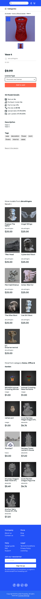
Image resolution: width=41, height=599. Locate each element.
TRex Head (9, 255)
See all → (8, 204)
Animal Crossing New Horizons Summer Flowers (28, 388)
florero (8, 139)
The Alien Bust (11, 316)
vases (23, 139)
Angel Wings (26, 224)
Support (8, 551)
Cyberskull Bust (28, 255)
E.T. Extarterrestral (11, 347)
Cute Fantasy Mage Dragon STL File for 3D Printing (28, 419)
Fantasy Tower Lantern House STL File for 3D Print (27, 449)
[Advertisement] (20, 174)
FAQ (6, 548)
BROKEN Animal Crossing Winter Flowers (12, 388)
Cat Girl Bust (26, 316)
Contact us (9, 535)
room (30, 136)
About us (8, 533)
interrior (16, 139)
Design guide (10, 546)
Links (22, 535)
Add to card (20, 85)
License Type (10, 76)
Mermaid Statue (12, 285)
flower (23, 136)
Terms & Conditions (27, 546)
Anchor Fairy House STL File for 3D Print (11, 510)
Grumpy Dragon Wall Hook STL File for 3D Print (12, 480)
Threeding (6, 3)
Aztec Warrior (27, 285)
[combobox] (20, 79)
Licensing (24, 551)
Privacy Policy (25, 548)
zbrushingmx (13, 58)
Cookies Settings (23, 596)
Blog (22, 533)
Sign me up (20, 566)
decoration (15, 136)
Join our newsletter (13, 557)
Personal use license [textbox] (14, 79)
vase (7, 136)
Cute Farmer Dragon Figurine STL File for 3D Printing (28, 480)
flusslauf (8, 449)
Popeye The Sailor (10, 225)
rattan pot (9, 418)
